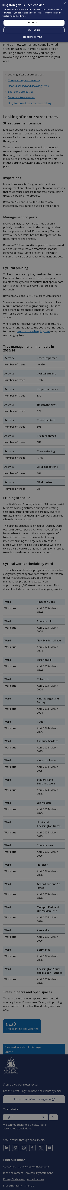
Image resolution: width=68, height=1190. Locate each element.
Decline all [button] (34, 30)
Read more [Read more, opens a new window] (21, 16)
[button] (34, 37)
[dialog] (34, 21)
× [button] (64, 3)
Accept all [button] (34, 22)
